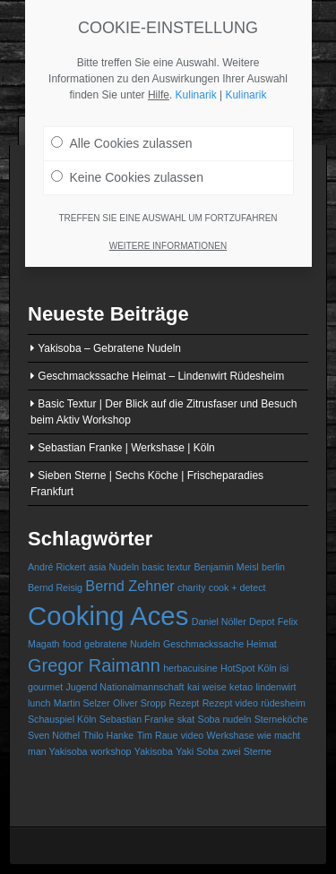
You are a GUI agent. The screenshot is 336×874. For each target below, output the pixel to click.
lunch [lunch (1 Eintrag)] (39, 703)
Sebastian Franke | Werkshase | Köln (126, 447)
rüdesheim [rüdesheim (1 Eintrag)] (283, 703)
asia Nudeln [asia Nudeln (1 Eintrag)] (114, 566)
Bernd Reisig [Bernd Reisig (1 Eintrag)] (55, 587)
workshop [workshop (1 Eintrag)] (111, 751)
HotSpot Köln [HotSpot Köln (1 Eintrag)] (248, 668)
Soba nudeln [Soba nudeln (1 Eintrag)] (225, 719)
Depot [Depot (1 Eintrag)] (261, 621)
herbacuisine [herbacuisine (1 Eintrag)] (190, 668)
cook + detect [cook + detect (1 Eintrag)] (237, 587)
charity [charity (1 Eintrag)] (191, 587)
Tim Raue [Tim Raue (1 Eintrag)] (157, 735)
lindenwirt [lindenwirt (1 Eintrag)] (275, 686)
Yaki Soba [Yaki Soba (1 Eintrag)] (197, 751)
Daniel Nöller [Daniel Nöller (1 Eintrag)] (219, 621)
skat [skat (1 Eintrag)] (186, 719)
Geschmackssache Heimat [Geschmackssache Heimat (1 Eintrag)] (220, 643)
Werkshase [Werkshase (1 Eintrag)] (230, 735)
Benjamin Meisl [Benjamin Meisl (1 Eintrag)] (226, 566)
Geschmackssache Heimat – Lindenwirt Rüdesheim (161, 376)
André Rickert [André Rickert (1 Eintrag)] (57, 566)
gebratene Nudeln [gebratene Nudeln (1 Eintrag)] (122, 643)
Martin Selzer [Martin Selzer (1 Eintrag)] (82, 703)
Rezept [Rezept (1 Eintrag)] (184, 703)
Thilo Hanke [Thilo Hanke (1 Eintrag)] (108, 735)
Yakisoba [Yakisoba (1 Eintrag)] (153, 751)
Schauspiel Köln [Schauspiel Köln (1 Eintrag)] (62, 719)
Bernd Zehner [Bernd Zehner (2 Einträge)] (129, 586)
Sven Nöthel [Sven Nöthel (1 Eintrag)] (54, 735)
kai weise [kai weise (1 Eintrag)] (207, 686)
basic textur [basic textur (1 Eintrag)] (167, 566)
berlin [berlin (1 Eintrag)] (273, 566)
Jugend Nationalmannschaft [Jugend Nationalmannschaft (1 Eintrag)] (124, 686)
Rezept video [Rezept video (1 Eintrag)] (230, 703)
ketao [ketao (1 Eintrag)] (241, 686)
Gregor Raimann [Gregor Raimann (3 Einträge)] (94, 665)
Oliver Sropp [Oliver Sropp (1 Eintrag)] (139, 703)
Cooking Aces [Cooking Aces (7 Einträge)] (108, 615)
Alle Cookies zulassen (122, 136)
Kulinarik (196, 87)
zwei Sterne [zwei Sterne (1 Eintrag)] (246, 751)
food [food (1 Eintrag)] (72, 643)
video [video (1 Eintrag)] (192, 735)
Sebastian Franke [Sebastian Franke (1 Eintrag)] (137, 719)
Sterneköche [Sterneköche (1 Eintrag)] (281, 719)
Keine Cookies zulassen (127, 170)
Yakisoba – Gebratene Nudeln (109, 348)
